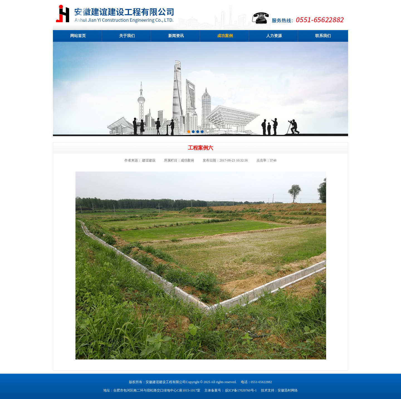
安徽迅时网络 (288, 390)
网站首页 (78, 36)
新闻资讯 (176, 36)
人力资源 (274, 36)
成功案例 (225, 36)
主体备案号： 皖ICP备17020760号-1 (230, 390)
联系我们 (323, 36)
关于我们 (127, 36)
